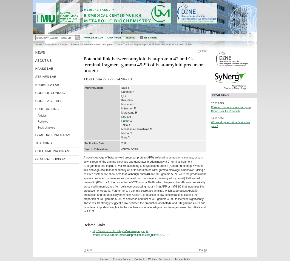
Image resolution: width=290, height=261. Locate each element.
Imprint (104, 259)
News (40, 52)
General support (51, 159)
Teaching (43, 143)
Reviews (43, 121)
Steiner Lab (45, 77)
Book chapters (46, 127)
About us (43, 60)
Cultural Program (52, 151)
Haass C (126, 121)
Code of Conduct (51, 93)
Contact (139, 259)
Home (39, 44)
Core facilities (49, 101)
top (201, 250)
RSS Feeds (150, 37)
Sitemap (130, 37)
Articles (64, 44)
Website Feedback (159, 259)
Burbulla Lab (47, 85)
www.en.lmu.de (94, 37)
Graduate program (53, 135)
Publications (51, 44)
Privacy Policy (121, 259)
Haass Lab (44, 68)
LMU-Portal (114, 37)
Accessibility (182, 259)
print (204, 51)
